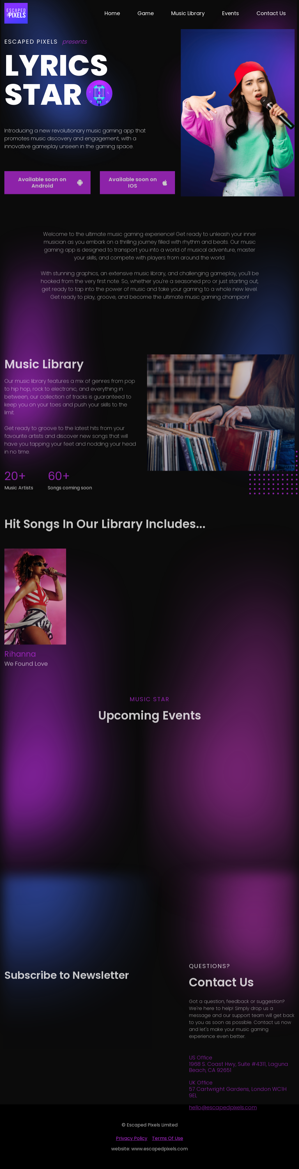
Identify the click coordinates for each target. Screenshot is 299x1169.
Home (112, 13)
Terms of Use (167, 1138)
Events (230, 13)
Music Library (188, 13)
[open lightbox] (221, 431)
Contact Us (271, 13)
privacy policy (131, 1138)
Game (145, 13)
